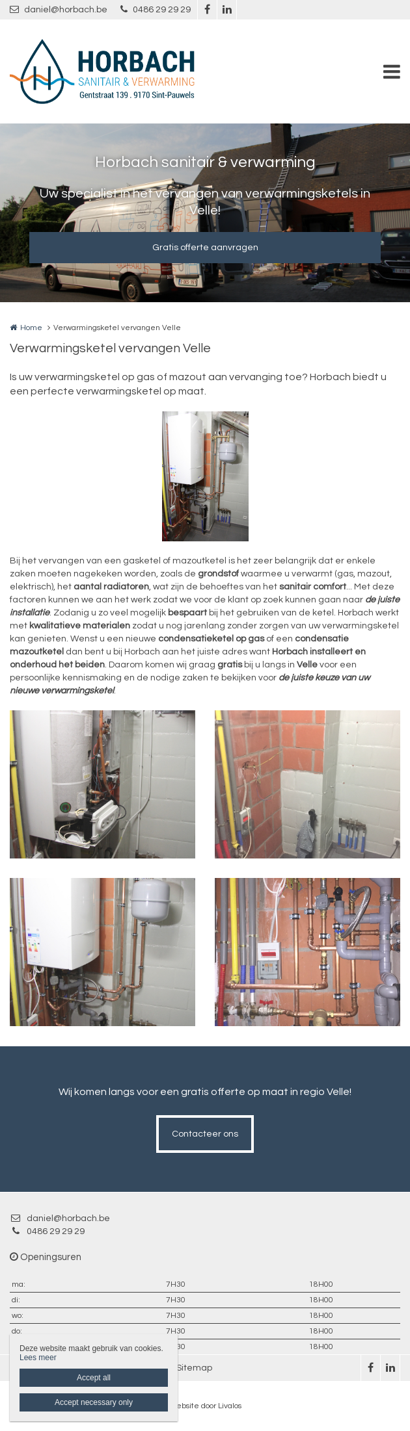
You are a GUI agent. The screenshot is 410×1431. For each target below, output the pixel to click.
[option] (205, 476)
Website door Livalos (205, 1406)
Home (31, 328)
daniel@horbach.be (58, 9)
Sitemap (194, 1368)
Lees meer (38, 1357)
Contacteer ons (205, 1134)
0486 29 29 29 (155, 9)
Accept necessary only (94, 1402)
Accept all (94, 1377)
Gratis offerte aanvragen (205, 247)
